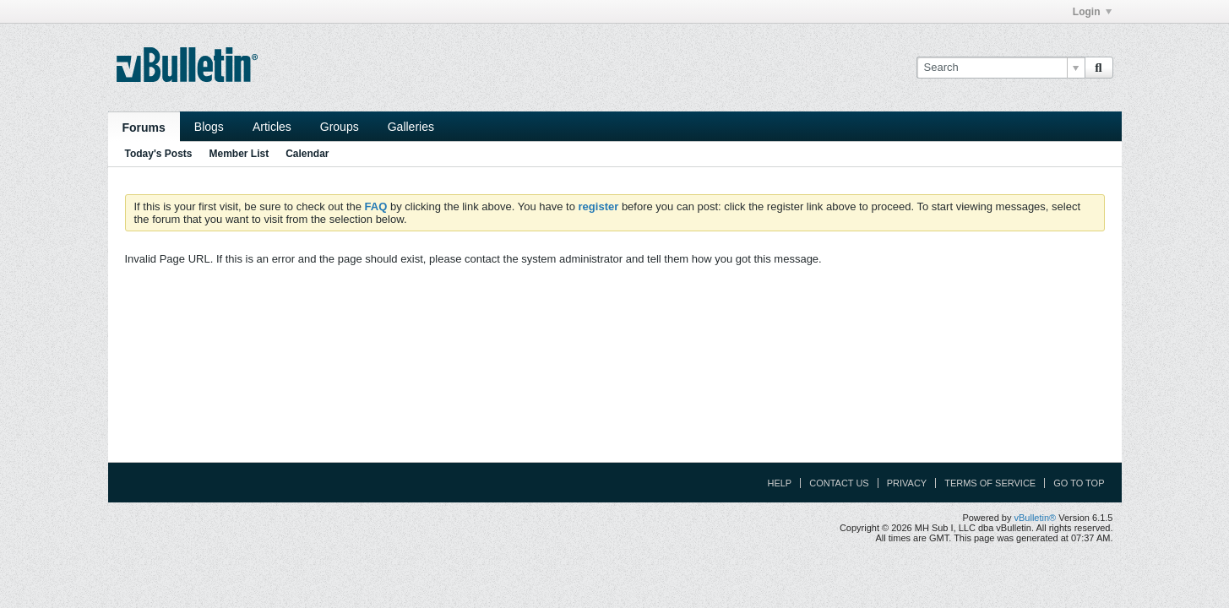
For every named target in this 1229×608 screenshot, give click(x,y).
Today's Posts (159, 154)
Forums (144, 127)
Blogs (209, 126)
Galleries (411, 126)
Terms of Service (990, 483)
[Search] (1000, 68)
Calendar (307, 154)
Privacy (907, 483)
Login (1092, 12)
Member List (239, 154)
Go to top (1078, 483)
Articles (272, 126)
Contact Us (839, 483)
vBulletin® (1035, 518)
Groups (339, 126)
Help (779, 483)
